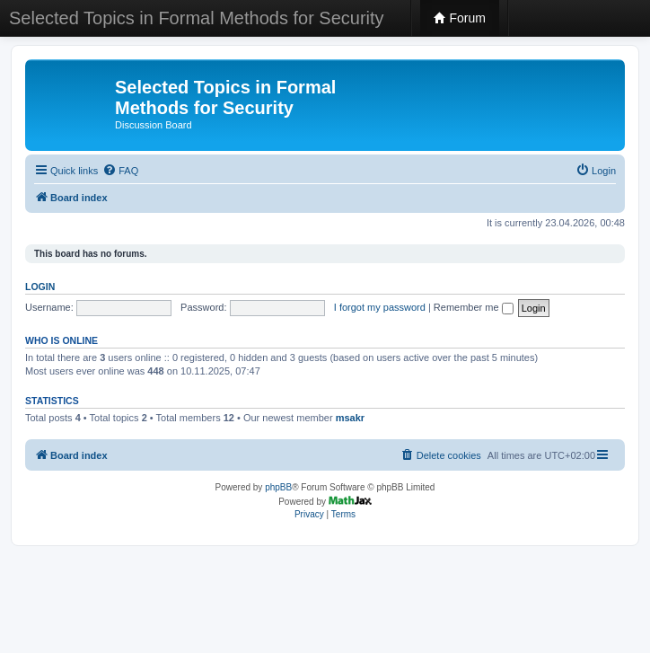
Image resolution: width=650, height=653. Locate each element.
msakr (350, 417)
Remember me (474, 307)
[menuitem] (120, 170)
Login (40, 286)
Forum (460, 18)
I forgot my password (380, 307)
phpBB (278, 487)
